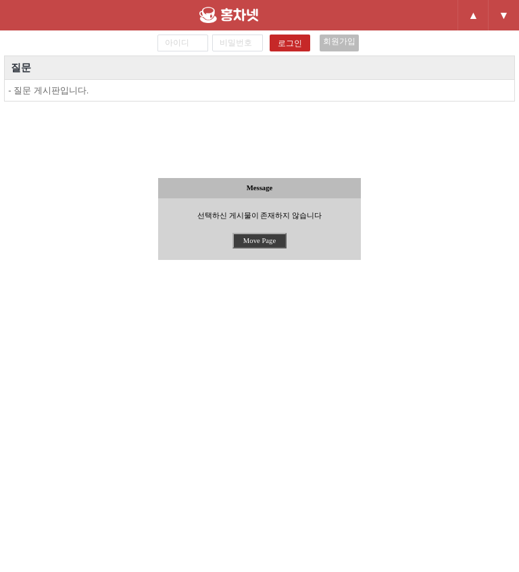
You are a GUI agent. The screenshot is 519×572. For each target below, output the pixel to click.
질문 (21, 67)
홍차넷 (252, 14)
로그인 (290, 43)
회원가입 (339, 41)
